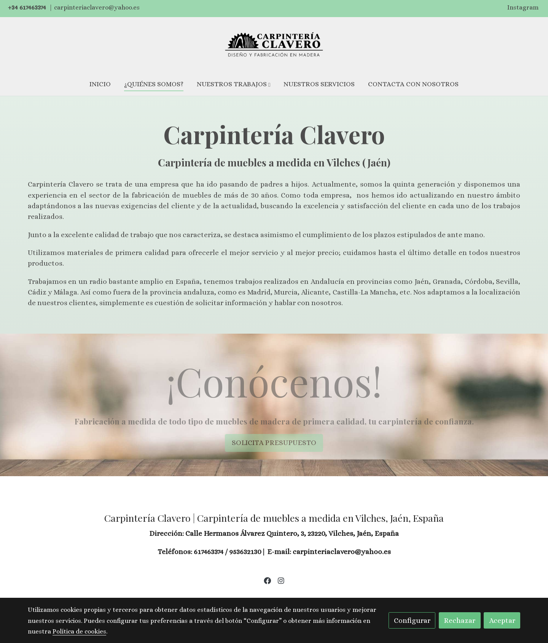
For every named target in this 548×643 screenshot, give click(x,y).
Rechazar (459, 620)
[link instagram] (281, 580)
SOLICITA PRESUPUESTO (274, 443)
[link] (274, 45)
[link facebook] (267, 580)
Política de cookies (227, 595)
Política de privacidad (348, 595)
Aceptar (502, 620)
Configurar (412, 620)
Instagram (522, 7)
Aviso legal (180, 595)
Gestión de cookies (286, 595)
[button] (233, 84)
